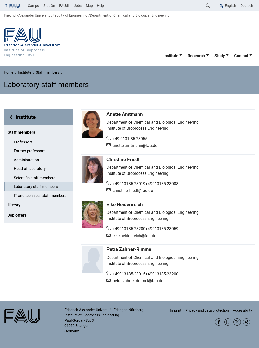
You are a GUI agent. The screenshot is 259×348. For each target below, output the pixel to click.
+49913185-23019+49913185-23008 (145, 183)
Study (219, 55)
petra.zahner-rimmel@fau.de (138, 280)
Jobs (78, 6)
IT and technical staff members (40, 195)
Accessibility (242, 310)
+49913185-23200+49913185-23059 (145, 228)
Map (89, 6)
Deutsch (246, 6)
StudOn (49, 6)
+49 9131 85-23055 (130, 138)
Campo (33, 6)
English (230, 6)
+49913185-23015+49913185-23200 (145, 274)
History (14, 205)
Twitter (237, 322)
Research (196, 55)
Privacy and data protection (207, 310)
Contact (241, 55)
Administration (26, 160)
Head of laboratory (30, 168)
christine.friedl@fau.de (133, 190)
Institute (170, 55)
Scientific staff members (34, 178)
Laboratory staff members (36, 186)
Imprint (175, 310)
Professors (23, 142)
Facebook (218, 322)
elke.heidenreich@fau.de (134, 235)
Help (100, 6)
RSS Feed (228, 322)
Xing (246, 322)
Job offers (17, 215)
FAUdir (64, 6)
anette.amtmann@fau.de (135, 145)
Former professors (30, 151)
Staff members (21, 132)
